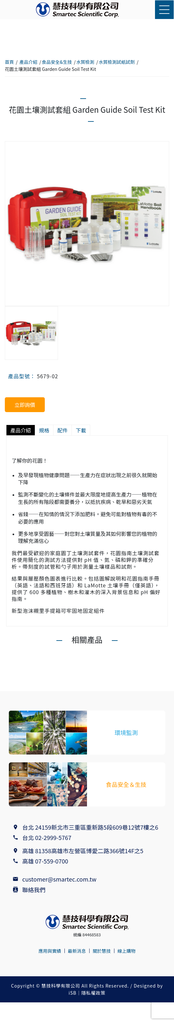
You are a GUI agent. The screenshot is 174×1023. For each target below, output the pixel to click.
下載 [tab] (81, 430)
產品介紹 (28, 62)
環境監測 (126, 732)
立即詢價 (25, 405)
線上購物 (127, 951)
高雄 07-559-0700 (46, 861)
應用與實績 (50, 951)
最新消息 (77, 951)
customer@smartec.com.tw (59, 879)
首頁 (9, 62)
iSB (72, 992)
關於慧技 (102, 951)
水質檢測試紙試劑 (117, 62)
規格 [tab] (44, 430)
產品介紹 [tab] (20, 430)
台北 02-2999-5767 (46, 837)
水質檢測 (85, 62)
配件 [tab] (62, 430)
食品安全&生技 (57, 62)
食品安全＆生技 (126, 784)
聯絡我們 (33, 889)
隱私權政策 (93, 992)
